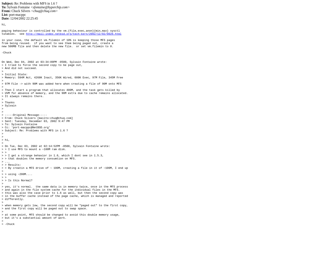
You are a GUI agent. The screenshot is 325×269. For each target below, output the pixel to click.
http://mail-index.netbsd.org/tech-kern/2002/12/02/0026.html (73, 36)
